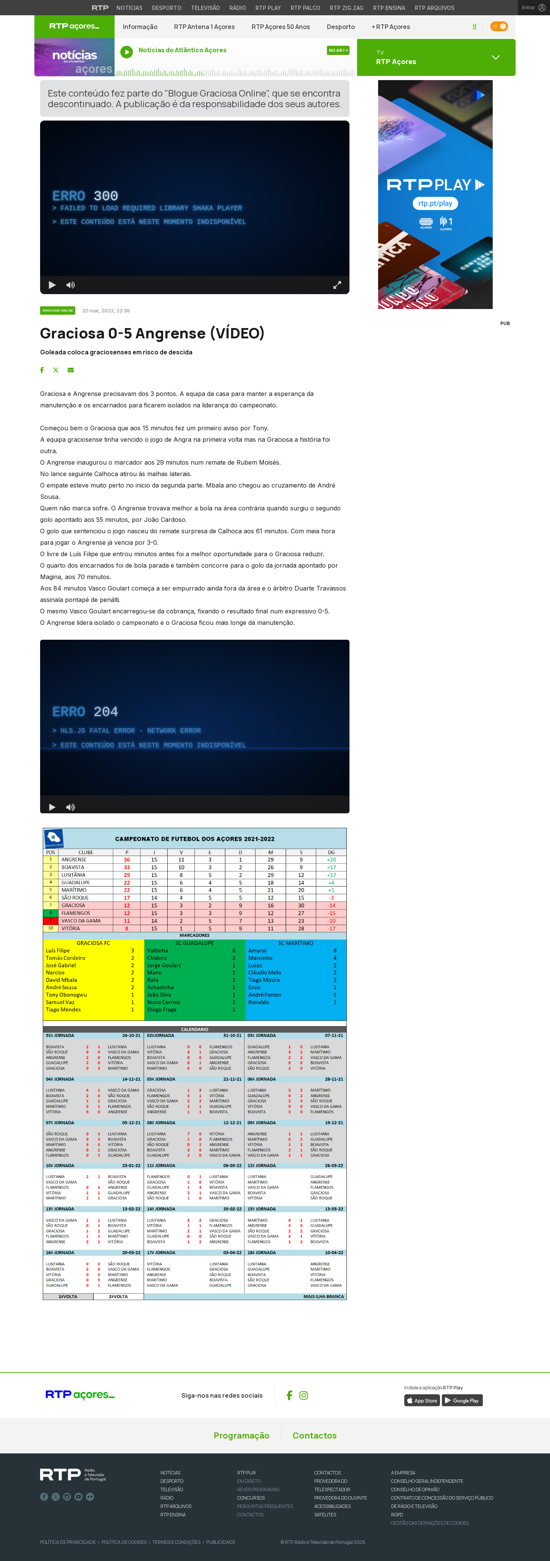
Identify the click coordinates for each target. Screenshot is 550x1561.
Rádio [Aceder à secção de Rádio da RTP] (238, 8)
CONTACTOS (327, 1472)
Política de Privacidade (68, 1542)
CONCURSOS (251, 1498)
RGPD (397, 1514)
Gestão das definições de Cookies (430, 1523)
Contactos (315, 1435)
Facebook (44, 1497)
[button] (474, 26)
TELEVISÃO (171, 1489)
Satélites (325, 1514)
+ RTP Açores (391, 27)
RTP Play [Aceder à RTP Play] (268, 8)
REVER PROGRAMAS (258, 1489)
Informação (140, 27)
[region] (194, 207)
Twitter (56, 1497)
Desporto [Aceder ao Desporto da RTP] (166, 8)
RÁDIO (166, 1498)
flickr (90, 1497)
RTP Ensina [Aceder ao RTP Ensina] (389, 8)
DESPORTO (171, 1481)
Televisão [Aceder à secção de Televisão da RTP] (205, 8)
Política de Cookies (124, 1542)
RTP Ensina (173, 1514)
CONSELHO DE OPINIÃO (415, 1489)
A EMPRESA (403, 1472)
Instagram (67, 1497)
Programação (242, 1435)
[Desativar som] (70, 285)
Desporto (341, 27)
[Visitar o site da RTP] (100, 7)
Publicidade (220, 1542)
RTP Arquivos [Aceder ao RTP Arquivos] (435, 8)
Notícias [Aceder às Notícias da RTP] (129, 8)
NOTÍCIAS (170, 1472)
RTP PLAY (246, 1472)
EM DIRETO (248, 1481)
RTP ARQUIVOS (175, 1506)
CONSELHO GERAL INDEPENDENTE (427, 1481)
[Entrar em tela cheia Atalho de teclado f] (337, 285)
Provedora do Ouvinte (340, 1498)
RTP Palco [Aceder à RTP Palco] (305, 8)
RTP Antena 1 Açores (204, 27)
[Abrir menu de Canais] (435, 57)
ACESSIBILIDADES (332, 1506)
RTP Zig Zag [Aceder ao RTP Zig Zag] (347, 8)
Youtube (78, 1497)
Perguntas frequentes (265, 1506)
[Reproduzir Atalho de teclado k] (52, 285)
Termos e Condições (176, 1542)
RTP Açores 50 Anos (281, 27)
